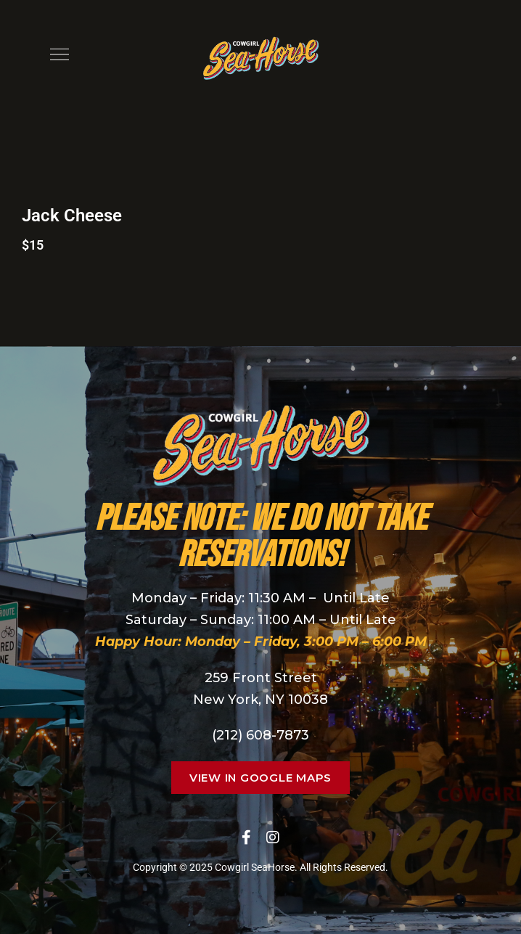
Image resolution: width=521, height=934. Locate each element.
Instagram (272, 837)
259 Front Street (261, 678)
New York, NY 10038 (260, 700)
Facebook (246, 837)
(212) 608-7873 (260, 735)
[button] (260, 777)
